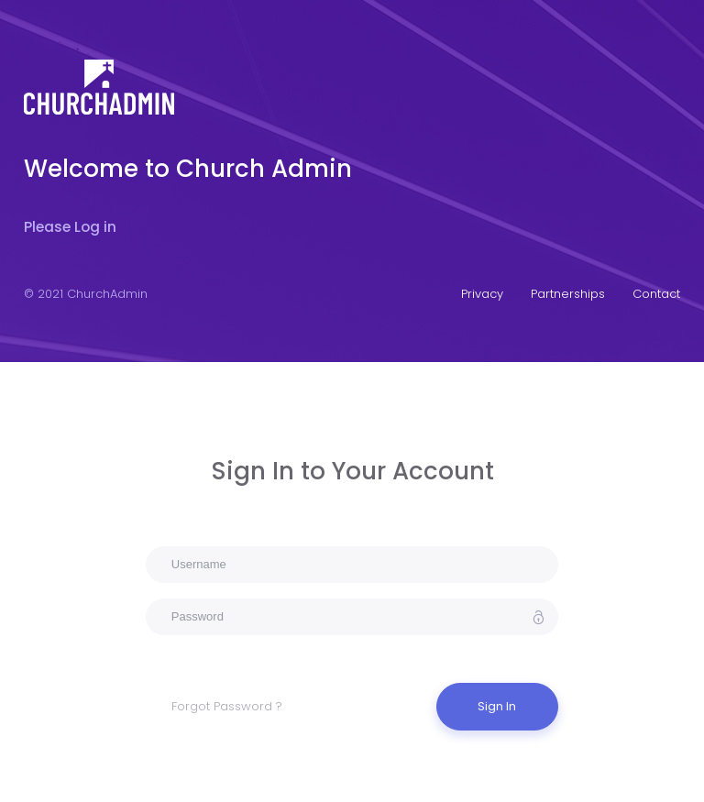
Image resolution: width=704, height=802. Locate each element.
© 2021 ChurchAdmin (86, 293)
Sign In (497, 706)
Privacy (482, 293)
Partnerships (568, 293)
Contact (656, 293)
